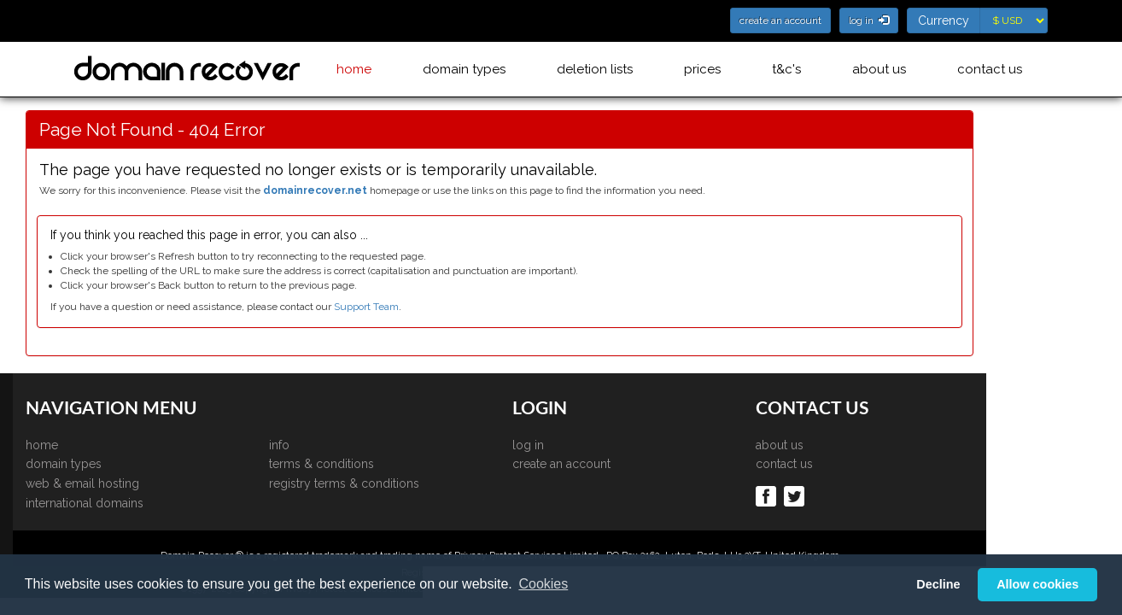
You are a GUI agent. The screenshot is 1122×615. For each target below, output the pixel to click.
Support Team (427, 307)
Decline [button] (938, 584)
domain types (464, 69)
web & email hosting (144, 483)
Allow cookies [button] (1037, 584)
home (353, 69)
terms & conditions (382, 464)
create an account (623, 464)
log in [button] (869, 20)
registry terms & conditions (405, 483)
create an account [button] (780, 20)
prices (702, 69)
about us (879, 69)
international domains (146, 503)
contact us (989, 69)
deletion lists (595, 69)
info (340, 445)
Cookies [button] (543, 584)
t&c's (786, 69)
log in (589, 445)
